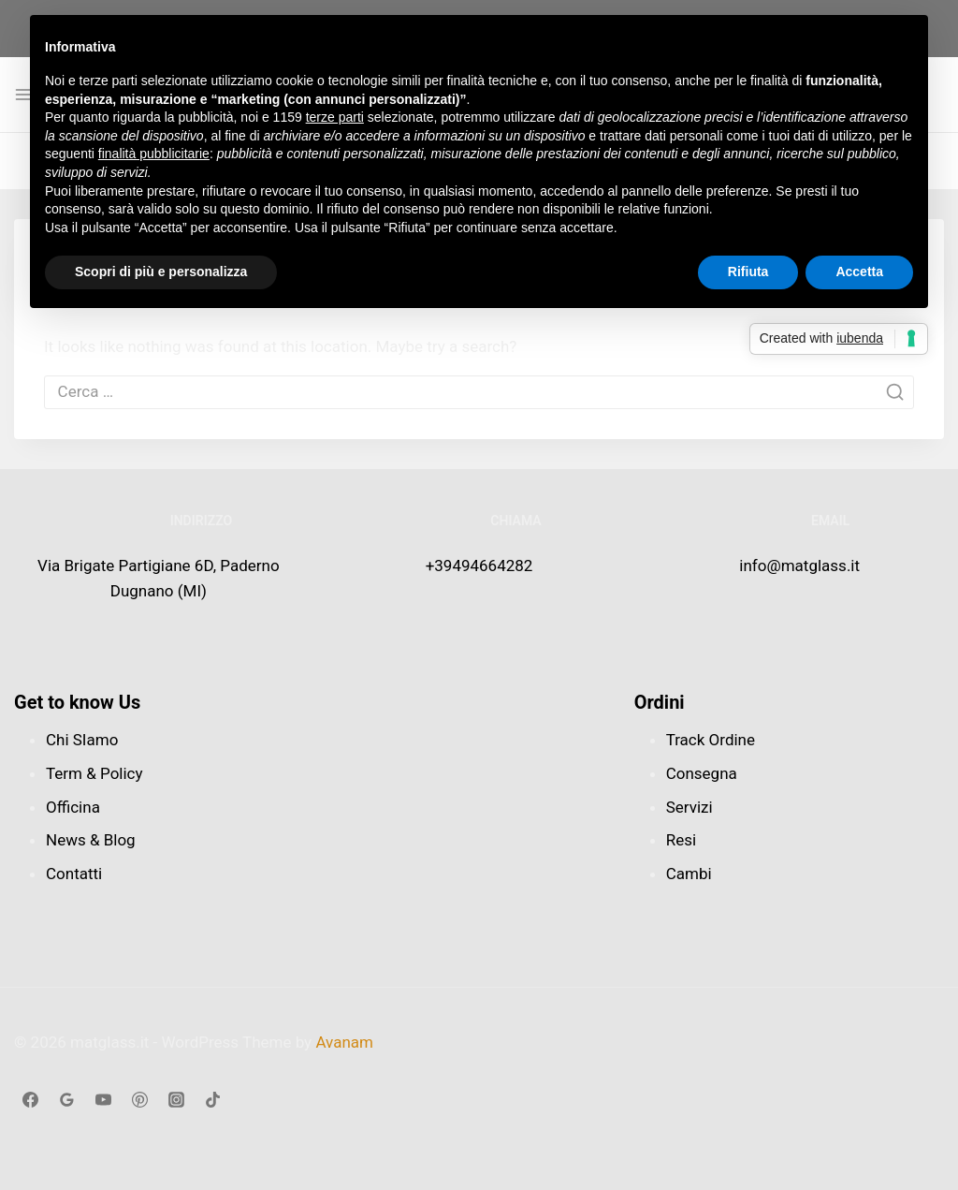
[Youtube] (103, 1099)
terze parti (335, 117)
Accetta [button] (859, 271)
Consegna (701, 773)
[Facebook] (30, 1099)
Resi (681, 839)
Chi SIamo (82, 739)
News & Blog (91, 839)
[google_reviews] (66, 1099)
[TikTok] (212, 1099)
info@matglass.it (799, 565)
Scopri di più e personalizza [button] (161, 271)
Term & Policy (94, 773)
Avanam (344, 1042)
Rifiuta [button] (748, 271)
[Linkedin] (139, 1099)
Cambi (689, 873)
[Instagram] (176, 1099)
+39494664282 (479, 565)
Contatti (74, 873)
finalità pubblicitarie (154, 153)
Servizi (689, 807)
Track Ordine (710, 739)
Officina (73, 807)
